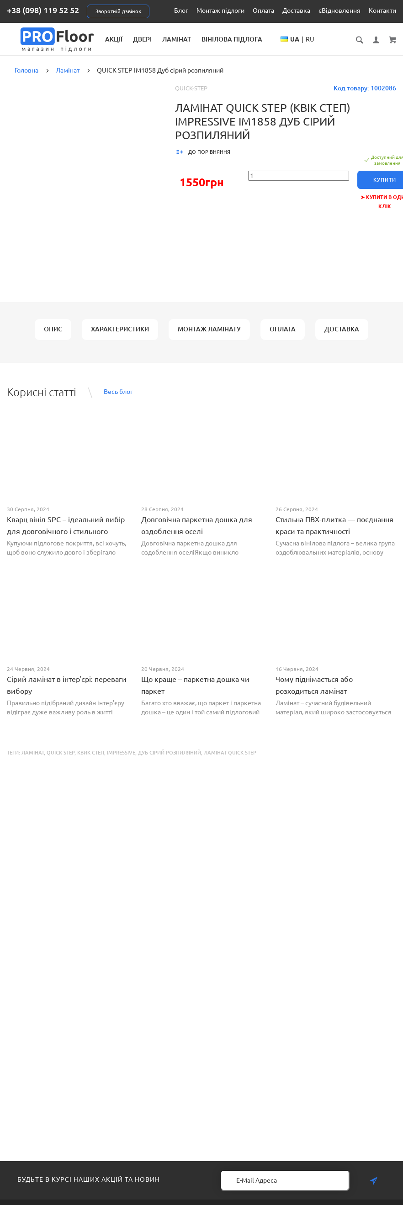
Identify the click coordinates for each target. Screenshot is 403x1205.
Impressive (121, 760)
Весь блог (118, 399)
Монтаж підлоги (220, 10)
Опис (53, 336)
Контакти (382, 10)
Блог (181, 10)
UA (333, 48)
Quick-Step (191, 95)
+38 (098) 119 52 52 (43, 10)
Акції (161, 39)
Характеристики (120, 336)
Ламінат (224, 39)
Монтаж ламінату (209, 336)
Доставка (296, 10)
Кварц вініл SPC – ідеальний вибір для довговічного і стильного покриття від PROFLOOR (66, 539)
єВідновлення (339, 10)
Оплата (263, 10)
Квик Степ (90, 760)
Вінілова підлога (279, 39)
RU (348, 48)
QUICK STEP (60, 760)
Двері (190, 39)
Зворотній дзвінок (118, 11)
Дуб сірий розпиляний (169, 760)
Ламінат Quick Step (230, 760)
